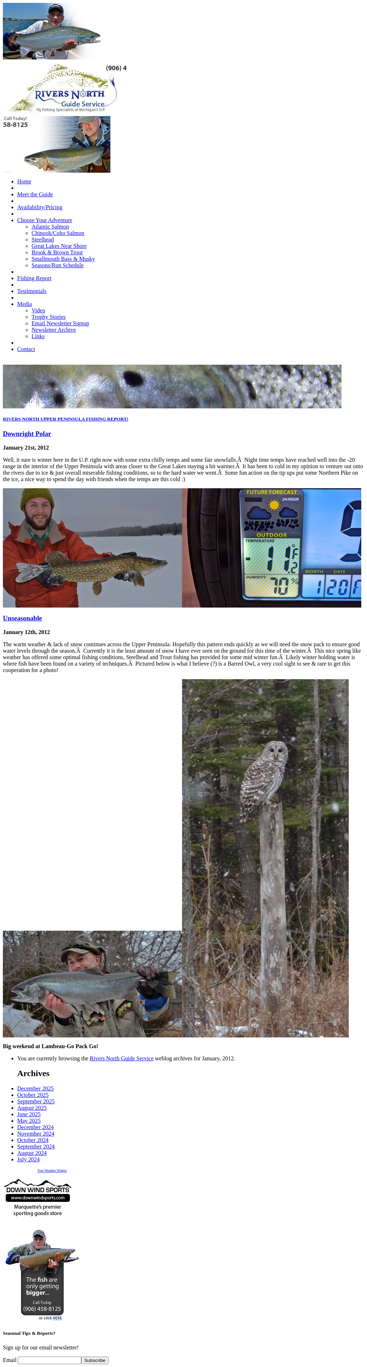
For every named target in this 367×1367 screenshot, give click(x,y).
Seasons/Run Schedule (58, 265)
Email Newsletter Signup (60, 323)
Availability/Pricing (39, 207)
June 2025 (28, 1114)
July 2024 (28, 1159)
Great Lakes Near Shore (59, 246)
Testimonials (32, 291)
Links (38, 336)
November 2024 (35, 1134)
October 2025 (33, 1095)
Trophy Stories (49, 317)
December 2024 (35, 1127)
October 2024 (33, 1140)
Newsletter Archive (54, 330)
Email (10, 1360)
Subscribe (94, 1360)
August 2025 (32, 1108)
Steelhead (43, 239)
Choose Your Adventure (44, 220)
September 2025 (35, 1101)
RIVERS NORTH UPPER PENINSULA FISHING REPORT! (65, 419)
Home (24, 181)
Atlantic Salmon (50, 227)
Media (24, 304)
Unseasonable (22, 618)
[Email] (49, 1360)
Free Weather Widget (52, 1170)
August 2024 (32, 1153)
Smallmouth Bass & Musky (63, 259)
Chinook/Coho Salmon (58, 233)
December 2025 (35, 1088)
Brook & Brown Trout (57, 252)
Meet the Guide (35, 194)
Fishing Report (34, 278)
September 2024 (35, 1146)
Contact (26, 349)
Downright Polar (27, 433)
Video (38, 310)
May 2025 (28, 1121)
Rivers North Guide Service (121, 1058)
